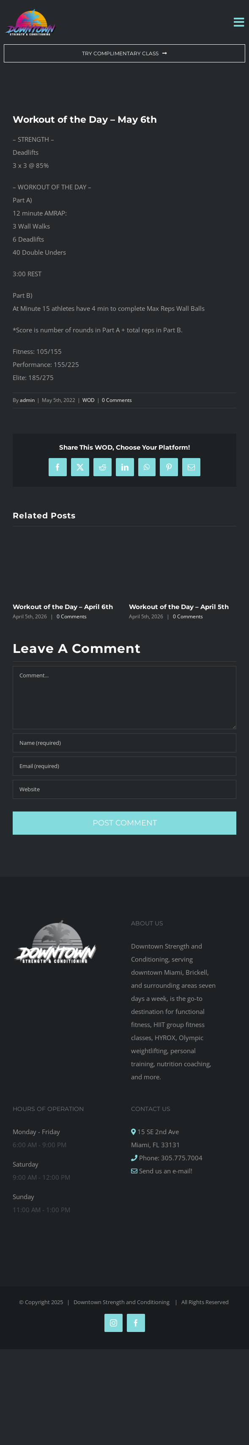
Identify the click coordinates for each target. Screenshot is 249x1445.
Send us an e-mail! (164, 1171)
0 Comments (117, 400)
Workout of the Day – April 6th (63, 607)
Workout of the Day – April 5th (179, 607)
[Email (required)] (124, 766)
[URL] (124, 789)
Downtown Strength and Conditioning (122, 1302)
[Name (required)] (124, 742)
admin (27, 400)
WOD (88, 400)
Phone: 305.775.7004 (169, 1158)
